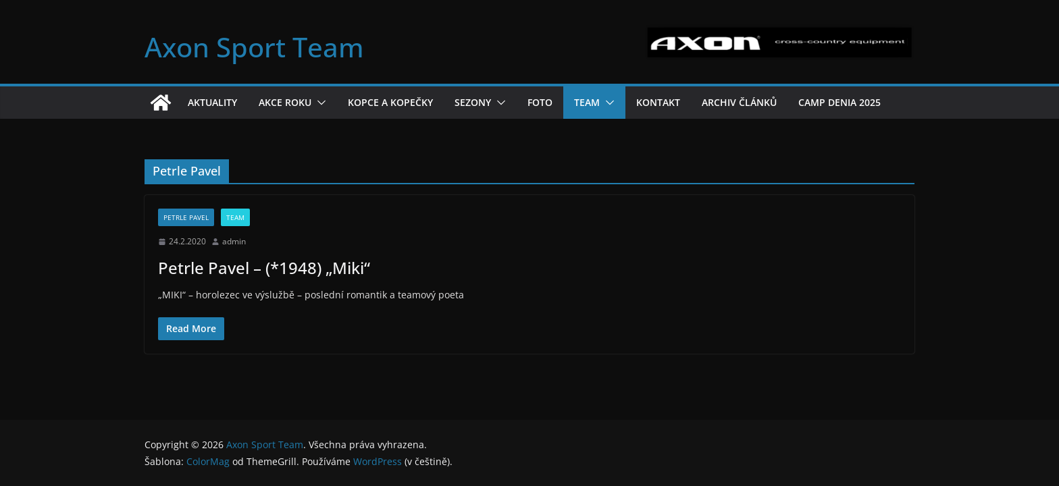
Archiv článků (739, 102)
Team (587, 102)
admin (234, 241)
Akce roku (285, 102)
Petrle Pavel (186, 217)
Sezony (473, 102)
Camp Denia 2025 (839, 102)
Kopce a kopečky (390, 102)
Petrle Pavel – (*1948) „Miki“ (264, 267)
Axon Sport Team (254, 46)
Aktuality (212, 102)
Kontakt (658, 102)
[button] (318, 102)
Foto (539, 102)
